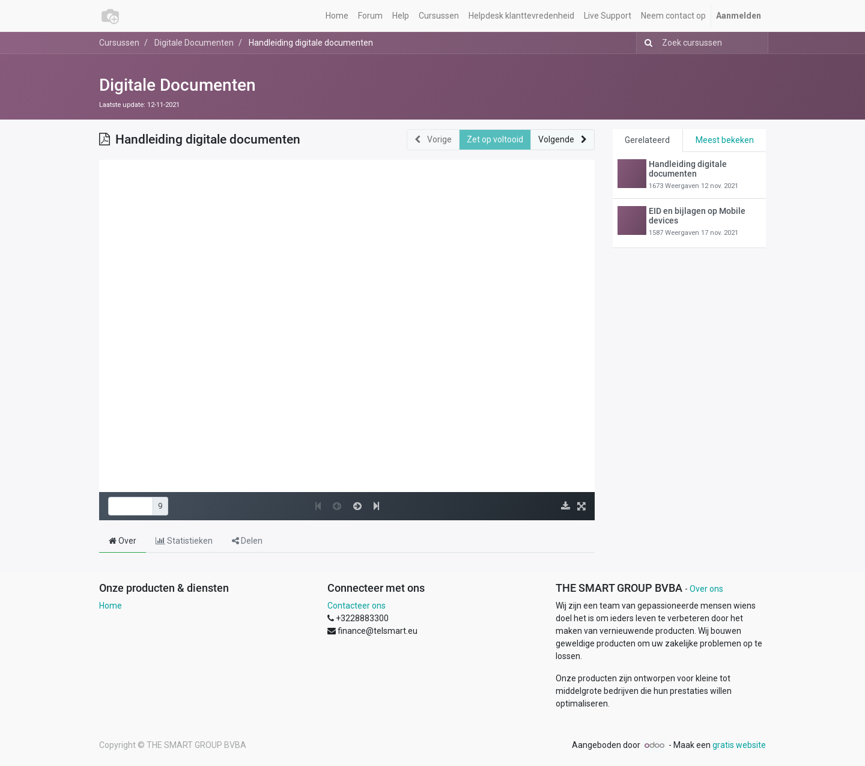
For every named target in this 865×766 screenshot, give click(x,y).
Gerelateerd (647, 140)
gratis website (739, 745)
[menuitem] (337, 16)
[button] (562, 139)
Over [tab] (122, 541)
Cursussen (119, 42)
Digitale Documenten (177, 85)
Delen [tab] (247, 541)
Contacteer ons (356, 605)
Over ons (706, 589)
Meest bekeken (725, 140)
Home (110, 605)
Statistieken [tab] (184, 541)
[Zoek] (646, 42)
